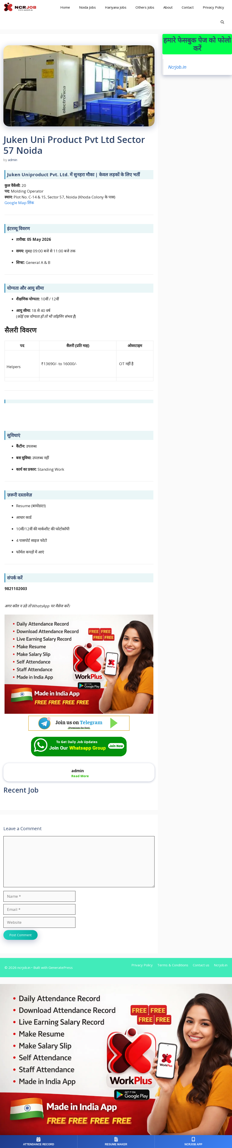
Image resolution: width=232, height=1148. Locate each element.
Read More (80, 776)
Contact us (201, 965)
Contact (188, 7)
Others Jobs (144, 7)
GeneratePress (60, 967)
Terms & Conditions (172, 965)
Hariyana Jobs (115, 7)
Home (65, 7)
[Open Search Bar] (222, 22)
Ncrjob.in (177, 67)
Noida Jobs (87, 7)
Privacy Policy (213, 7)
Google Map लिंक (19, 202)
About (168, 7)
